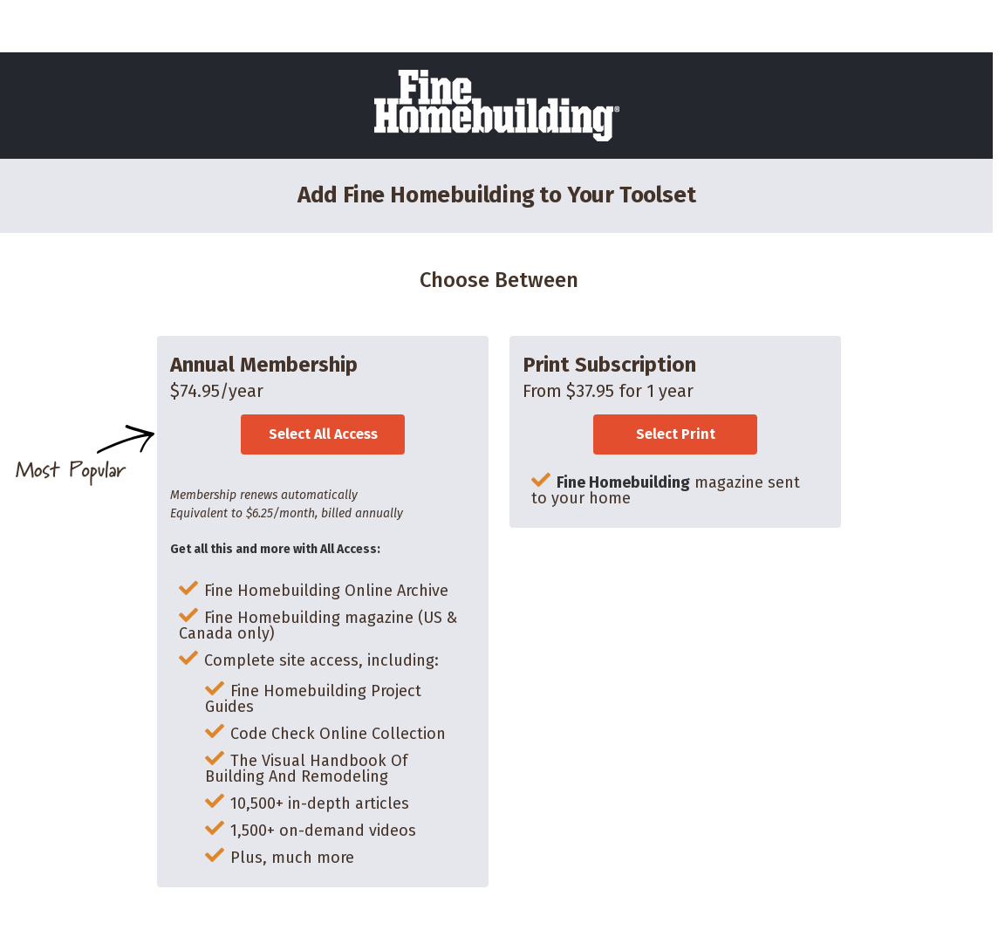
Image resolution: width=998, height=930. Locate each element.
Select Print (675, 434)
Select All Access (323, 434)
